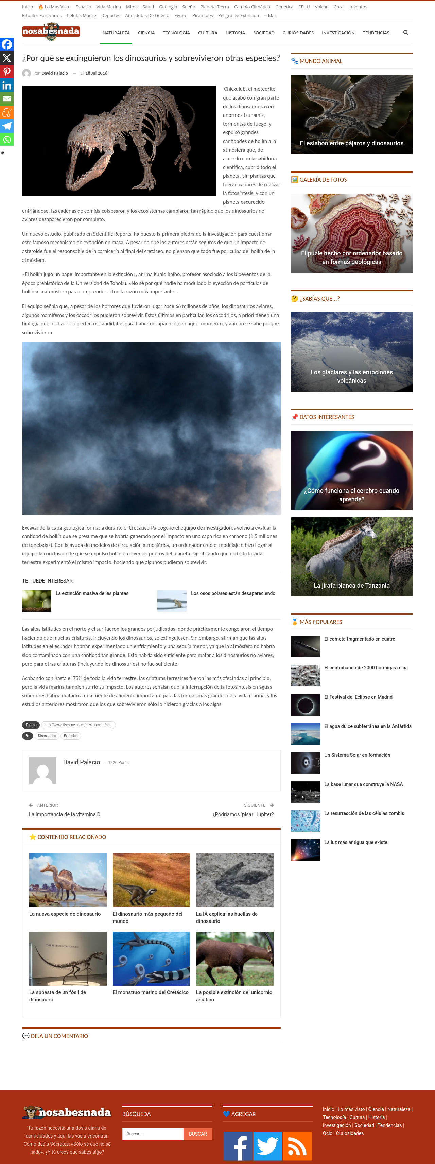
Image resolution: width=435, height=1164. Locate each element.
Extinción (71, 728)
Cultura (208, 24)
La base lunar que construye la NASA (364, 776)
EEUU (304, 7)
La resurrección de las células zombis (364, 805)
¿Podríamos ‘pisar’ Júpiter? (243, 806)
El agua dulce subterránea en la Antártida (368, 718)
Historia (235, 24)
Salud (148, 7)
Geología (168, 7)
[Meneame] (7, 112)
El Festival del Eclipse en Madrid (359, 689)
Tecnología (176, 24)
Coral (339, 7)
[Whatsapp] (7, 139)
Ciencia (146, 24)
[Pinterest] (7, 71)
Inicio (27, 7)
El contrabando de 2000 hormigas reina (366, 659)
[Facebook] (7, 44)
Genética (284, 7)
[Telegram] (7, 126)
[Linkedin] (7, 85)
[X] (7, 58)
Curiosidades (298, 24)
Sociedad (264, 24)
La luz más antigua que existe (356, 834)
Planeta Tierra (215, 7)
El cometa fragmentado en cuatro (360, 630)
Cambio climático (252, 7)
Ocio (327, 1125)
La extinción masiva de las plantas (92, 585)
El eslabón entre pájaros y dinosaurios (352, 135)
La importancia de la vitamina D (64, 806)
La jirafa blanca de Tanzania (352, 577)
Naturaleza (116, 24)
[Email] (7, 99)
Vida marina (109, 7)
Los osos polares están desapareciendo (233, 585)
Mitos (132, 7)
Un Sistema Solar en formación (357, 747)
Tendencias (390, 1117)
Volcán (322, 7)
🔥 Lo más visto (54, 7)
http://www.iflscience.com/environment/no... (78, 717)
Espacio (83, 7)
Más (356, 7)
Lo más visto (351, 1101)
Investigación (338, 24)
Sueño (188, 7)
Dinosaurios (47, 728)
